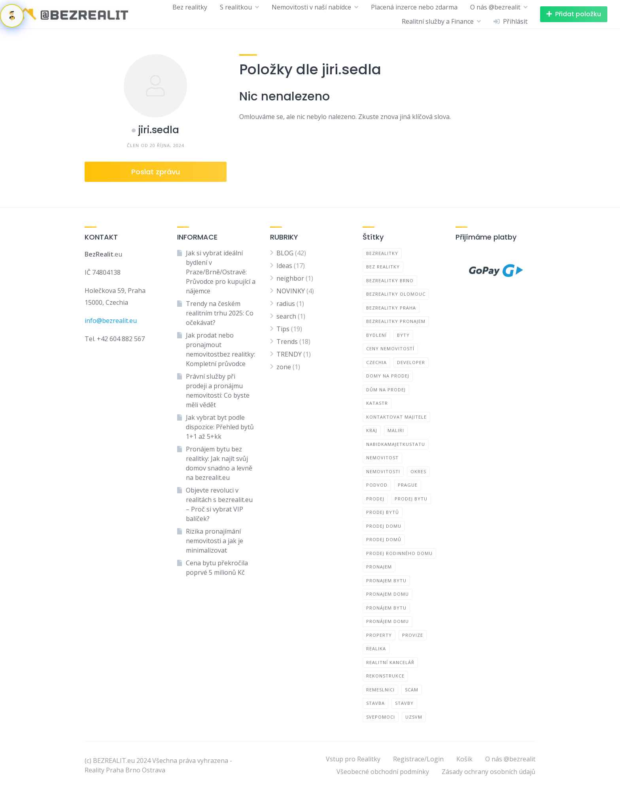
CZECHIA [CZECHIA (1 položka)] (376, 362)
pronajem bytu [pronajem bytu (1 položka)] (386, 580)
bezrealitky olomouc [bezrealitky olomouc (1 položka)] (395, 294)
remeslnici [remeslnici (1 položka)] (380, 690)
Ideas (284, 265)
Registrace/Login (418, 759)
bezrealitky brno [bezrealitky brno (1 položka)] (390, 280)
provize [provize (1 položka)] (412, 635)
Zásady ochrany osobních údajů (488, 771)
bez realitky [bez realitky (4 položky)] (383, 267)
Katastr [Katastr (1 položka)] (377, 403)
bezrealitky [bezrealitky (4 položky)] (382, 253)
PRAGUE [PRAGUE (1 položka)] (408, 485)
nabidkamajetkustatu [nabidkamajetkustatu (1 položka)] (395, 444)
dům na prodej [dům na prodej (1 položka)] (386, 390)
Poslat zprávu (155, 172)
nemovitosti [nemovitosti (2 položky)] (383, 471)
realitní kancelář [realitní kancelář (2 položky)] (390, 662)
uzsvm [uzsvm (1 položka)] (413, 717)
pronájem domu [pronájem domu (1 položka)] (387, 621)
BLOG (284, 253)
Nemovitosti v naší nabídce (311, 7)
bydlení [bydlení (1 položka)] (376, 335)
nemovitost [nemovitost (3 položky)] (382, 458)
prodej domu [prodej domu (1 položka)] (383, 526)
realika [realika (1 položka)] (376, 648)
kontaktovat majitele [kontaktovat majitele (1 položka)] (396, 417)
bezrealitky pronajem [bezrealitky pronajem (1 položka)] (395, 321)
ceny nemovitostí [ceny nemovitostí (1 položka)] (390, 348)
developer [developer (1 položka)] (411, 362)
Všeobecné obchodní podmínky (382, 771)
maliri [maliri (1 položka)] (396, 430)
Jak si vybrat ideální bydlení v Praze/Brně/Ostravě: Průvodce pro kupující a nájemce (220, 272)
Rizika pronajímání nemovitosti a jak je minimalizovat (214, 541)
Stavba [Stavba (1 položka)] (375, 703)
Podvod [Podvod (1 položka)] (377, 485)
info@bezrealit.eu (111, 320)
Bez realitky (189, 7)
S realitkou (236, 7)
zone (283, 366)
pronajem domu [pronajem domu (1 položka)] (387, 594)
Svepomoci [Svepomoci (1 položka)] (380, 717)
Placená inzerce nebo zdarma (414, 7)
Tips (282, 329)
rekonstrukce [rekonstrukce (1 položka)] (385, 676)
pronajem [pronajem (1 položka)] (379, 567)
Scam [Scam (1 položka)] (411, 690)
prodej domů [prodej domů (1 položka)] (383, 539)
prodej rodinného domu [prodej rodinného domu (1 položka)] (399, 553)
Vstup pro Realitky (353, 759)
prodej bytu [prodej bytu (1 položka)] (411, 499)
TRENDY (289, 354)
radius (285, 303)
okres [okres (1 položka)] (418, 471)
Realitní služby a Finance (438, 21)
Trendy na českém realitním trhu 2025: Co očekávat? (219, 313)
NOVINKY (290, 291)
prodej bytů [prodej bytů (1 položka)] (382, 512)
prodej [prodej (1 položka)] (375, 499)
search (286, 316)
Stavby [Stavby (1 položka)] (404, 703)
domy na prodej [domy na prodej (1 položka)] (387, 376)
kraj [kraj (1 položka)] (371, 430)
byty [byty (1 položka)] (403, 335)
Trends (287, 341)
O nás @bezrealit (495, 7)
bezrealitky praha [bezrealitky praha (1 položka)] (391, 308)
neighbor (290, 278)
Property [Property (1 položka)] (379, 635)
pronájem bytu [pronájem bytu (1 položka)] (386, 608)
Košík (464, 759)
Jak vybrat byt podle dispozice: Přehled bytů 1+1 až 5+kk (220, 427)
